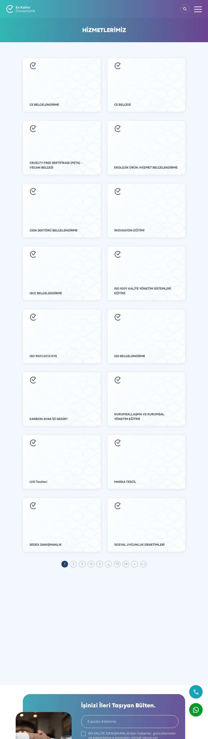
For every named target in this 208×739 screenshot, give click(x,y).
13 (117, 564)
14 (126, 564)
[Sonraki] (134, 564)
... (108, 564)
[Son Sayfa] (143, 564)
